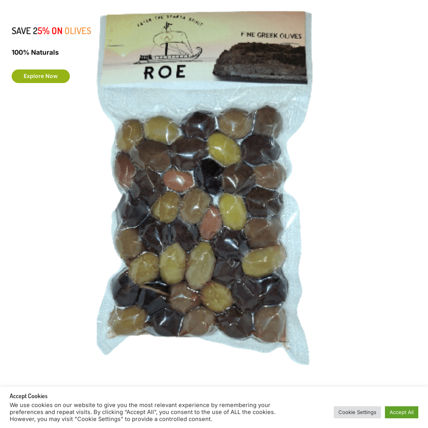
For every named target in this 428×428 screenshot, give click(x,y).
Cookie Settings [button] (357, 412)
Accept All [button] (402, 412)
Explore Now (41, 76)
